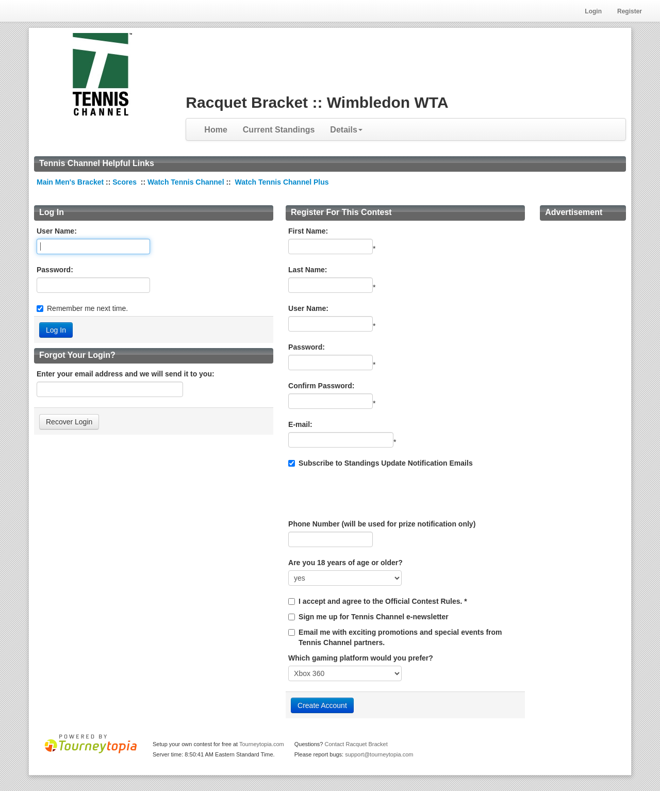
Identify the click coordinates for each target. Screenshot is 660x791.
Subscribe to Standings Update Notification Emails (380, 463)
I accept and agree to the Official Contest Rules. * (383, 601)
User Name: (57, 231)
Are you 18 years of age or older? (345, 562)
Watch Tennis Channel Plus (282, 182)
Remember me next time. (87, 308)
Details (346, 129)
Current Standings (279, 129)
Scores (125, 182)
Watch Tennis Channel (186, 182)
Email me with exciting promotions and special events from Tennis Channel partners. (400, 637)
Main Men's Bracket (70, 182)
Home (215, 129)
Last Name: (307, 270)
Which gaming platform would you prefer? (360, 658)
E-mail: (300, 424)
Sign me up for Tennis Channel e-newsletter (374, 617)
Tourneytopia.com (261, 744)
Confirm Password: (321, 386)
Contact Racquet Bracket (355, 744)
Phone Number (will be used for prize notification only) (381, 524)
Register (629, 11)
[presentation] (366, 493)
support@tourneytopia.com (379, 754)
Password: (55, 270)
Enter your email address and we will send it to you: (125, 374)
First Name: (308, 231)
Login (593, 11)
